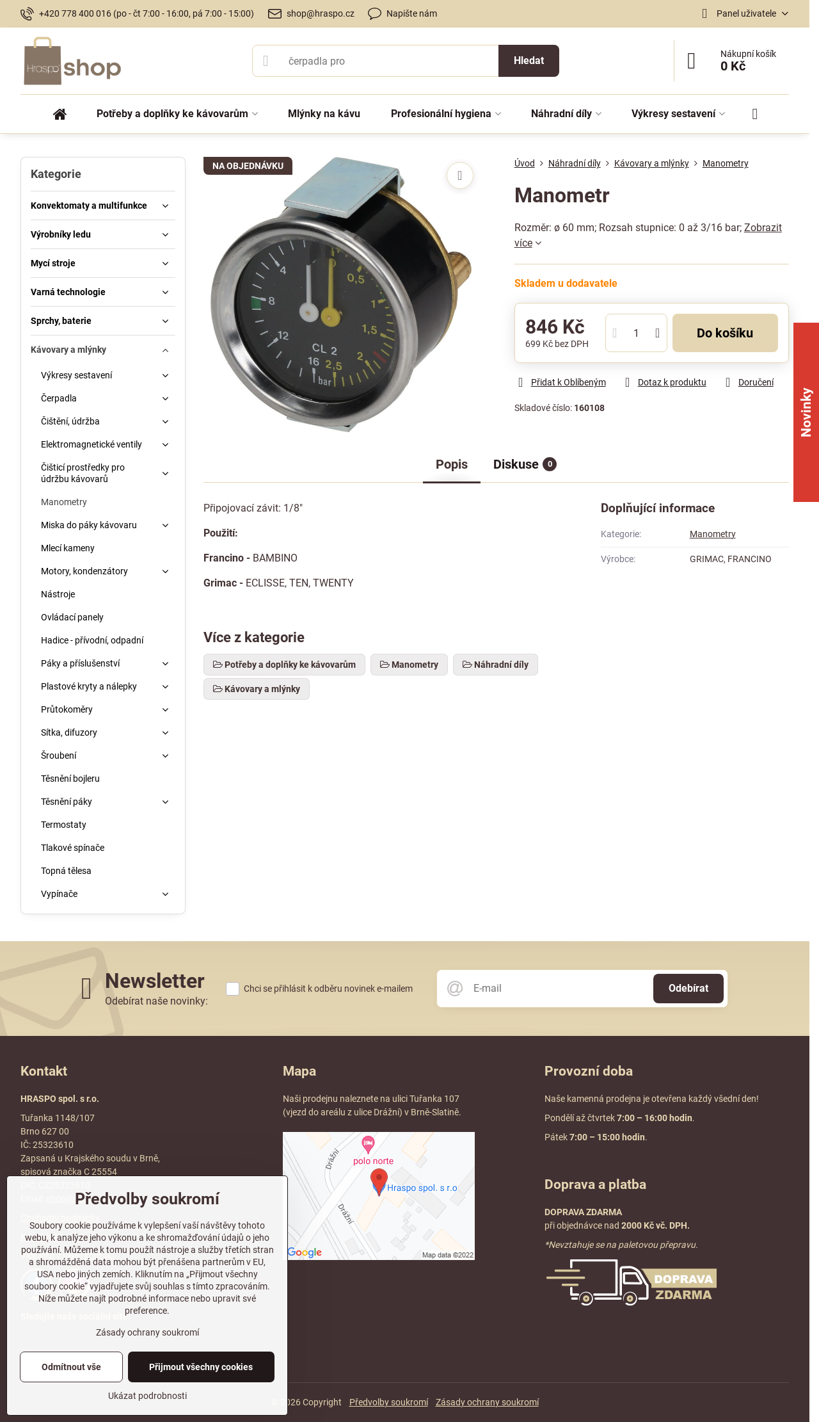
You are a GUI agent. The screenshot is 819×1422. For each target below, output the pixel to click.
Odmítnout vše (71, 1367)
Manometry (713, 534)
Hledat (529, 60)
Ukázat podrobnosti (147, 1396)
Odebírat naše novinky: (156, 1001)
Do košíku (725, 333)
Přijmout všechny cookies (201, 1367)
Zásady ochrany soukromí (487, 1402)
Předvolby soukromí (388, 1402)
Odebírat (688, 988)
